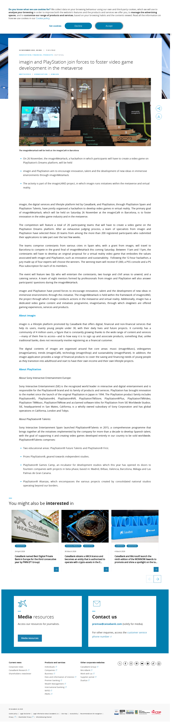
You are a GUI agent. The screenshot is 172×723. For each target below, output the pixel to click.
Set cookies (55, 25)
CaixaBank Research (19, 670)
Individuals (51, 667)
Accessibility (74, 714)
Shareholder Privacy (25, 717)
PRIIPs (48, 694)
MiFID (48, 690)
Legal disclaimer (25, 714)
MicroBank (86, 670)
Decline (78, 25)
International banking (56, 687)
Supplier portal (88, 677)
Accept (109, 25)
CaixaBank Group (89, 667)
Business (50, 673)
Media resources (29, 638)
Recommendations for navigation (91, 714)
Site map (64, 714)
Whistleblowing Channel (44, 717)
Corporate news (16, 667)
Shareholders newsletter (20, 673)
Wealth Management (55, 683)
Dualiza (84, 680)
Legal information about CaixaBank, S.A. (46, 714)
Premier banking (53, 680)
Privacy (12, 717)
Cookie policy (42, 18)
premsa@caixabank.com (107, 624)
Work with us (87, 673)
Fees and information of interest (60, 677)
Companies (51, 670)
